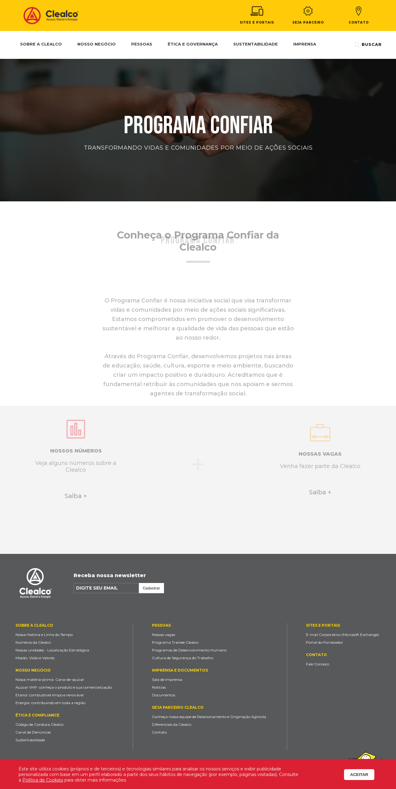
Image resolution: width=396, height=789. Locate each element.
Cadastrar (151, 588)
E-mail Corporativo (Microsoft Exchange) (342, 634)
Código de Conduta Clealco (39, 724)
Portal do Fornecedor (324, 642)
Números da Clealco (33, 642)
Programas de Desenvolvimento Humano (189, 650)
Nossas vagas (163, 634)
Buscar (368, 45)
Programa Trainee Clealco (175, 642)
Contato (359, 15)
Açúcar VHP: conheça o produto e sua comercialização (63, 687)
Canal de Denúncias (33, 732)
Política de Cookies (42, 780)
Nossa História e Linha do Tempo (44, 634)
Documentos (163, 695)
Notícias (159, 687)
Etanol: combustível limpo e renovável (49, 695)
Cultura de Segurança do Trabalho (182, 657)
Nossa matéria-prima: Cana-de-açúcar (49, 679)
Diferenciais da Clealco (171, 724)
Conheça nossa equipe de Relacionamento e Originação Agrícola (209, 716)
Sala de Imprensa (167, 679)
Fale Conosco (317, 664)
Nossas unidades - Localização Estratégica (52, 650)
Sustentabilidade (30, 740)
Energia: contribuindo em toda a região (50, 702)
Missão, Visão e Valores (34, 657)
